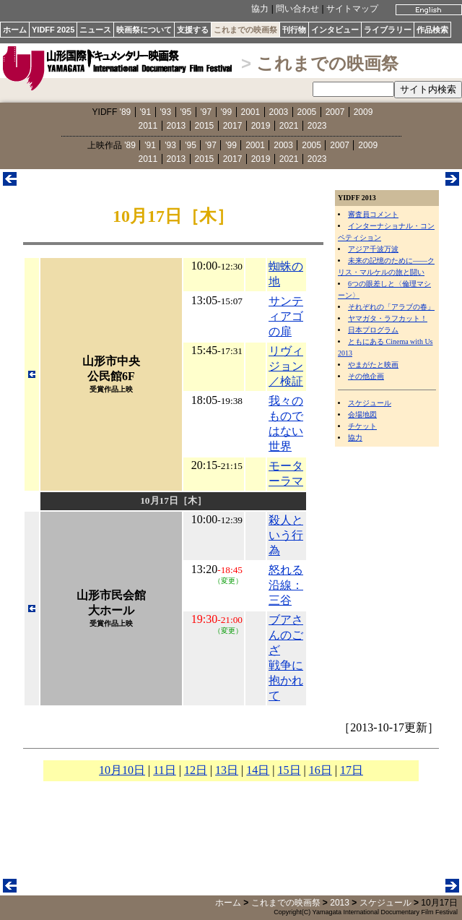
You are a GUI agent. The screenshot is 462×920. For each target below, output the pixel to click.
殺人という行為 (286, 535)
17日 (351, 770)
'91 (146, 112)
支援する (193, 29)
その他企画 (366, 376)
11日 (164, 770)
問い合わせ (297, 9)
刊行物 (294, 29)
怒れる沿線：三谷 (286, 585)
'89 (125, 112)
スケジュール (369, 403)
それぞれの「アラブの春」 (391, 307)
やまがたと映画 (373, 365)
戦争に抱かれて (286, 680)
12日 (195, 770)
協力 (260, 9)
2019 (261, 126)
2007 (335, 112)
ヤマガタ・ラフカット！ (387, 318)
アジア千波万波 (373, 249)
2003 (279, 112)
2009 (363, 112)
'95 (186, 112)
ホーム (15, 29)
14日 (257, 770)
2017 (233, 126)
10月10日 (122, 770)
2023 (317, 126)
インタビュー (335, 29)
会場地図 (362, 414)
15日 (289, 770)
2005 (307, 112)
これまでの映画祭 (245, 29)
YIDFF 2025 (53, 29)
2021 (289, 126)
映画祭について (144, 29)
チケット (362, 426)
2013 (176, 126)
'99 (226, 112)
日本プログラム (373, 330)
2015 (204, 126)
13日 (226, 770)
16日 (320, 770)
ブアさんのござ (286, 635)
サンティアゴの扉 (286, 316)
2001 (251, 112)
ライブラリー (387, 29)
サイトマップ (352, 9)
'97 (206, 112)
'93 (166, 112)
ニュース (95, 29)
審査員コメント (373, 214)
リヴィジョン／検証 (286, 366)
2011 (148, 126)
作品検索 (432, 29)
